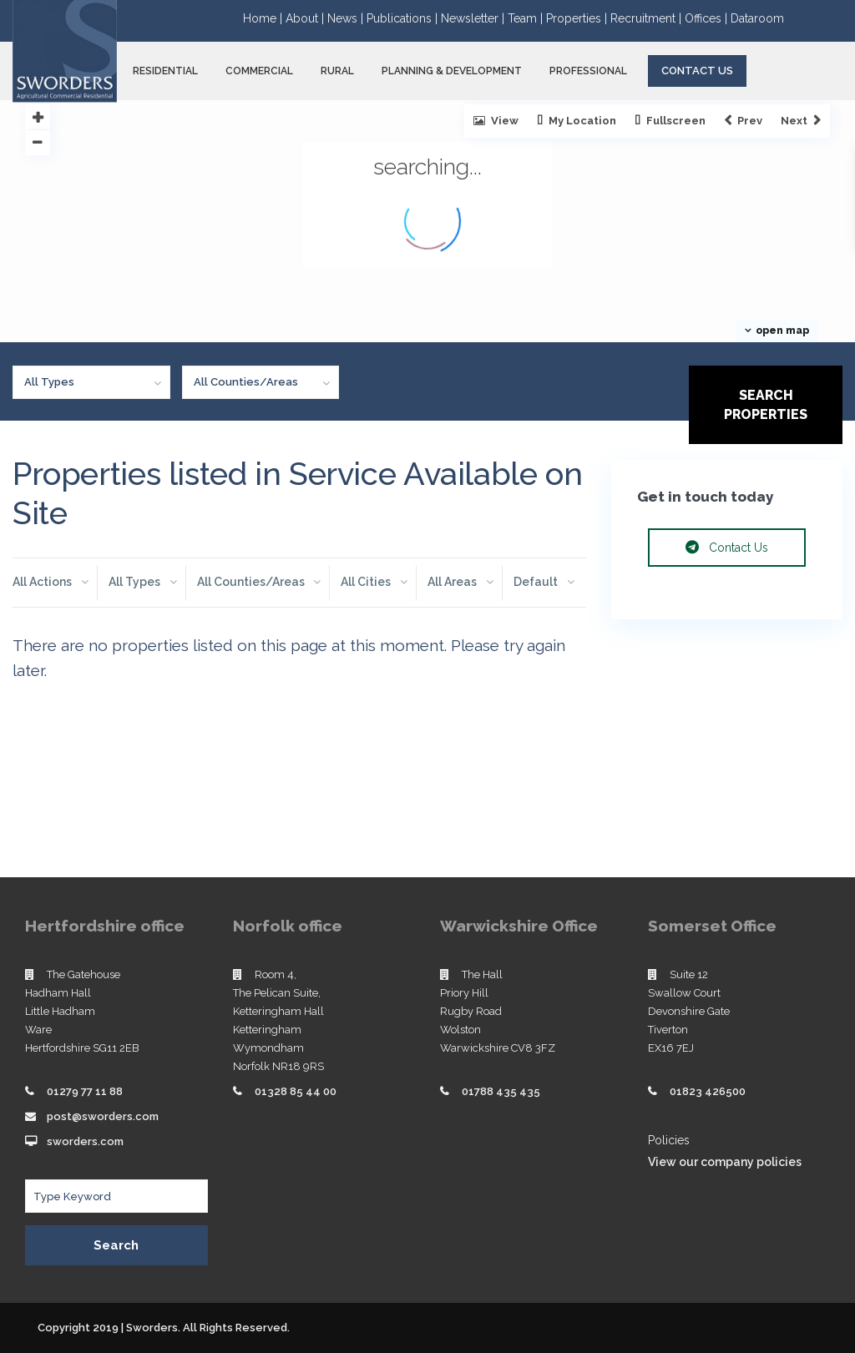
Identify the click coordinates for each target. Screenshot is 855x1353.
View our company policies (725, 1162)
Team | (527, 18)
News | (347, 18)
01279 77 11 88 (85, 1091)
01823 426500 (708, 1091)
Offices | (708, 18)
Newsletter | (474, 18)
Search (116, 1245)
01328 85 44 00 (295, 1091)
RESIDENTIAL (165, 71)
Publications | (404, 18)
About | (306, 18)
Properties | (578, 18)
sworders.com (85, 1141)
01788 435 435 (501, 1091)
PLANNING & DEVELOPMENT (452, 71)
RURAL (337, 71)
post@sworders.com (103, 1116)
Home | (264, 18)
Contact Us (697, 70)
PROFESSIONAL (588, 71)
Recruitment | (647, 18)
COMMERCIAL (259, 71)
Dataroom (757, 18)
